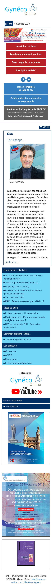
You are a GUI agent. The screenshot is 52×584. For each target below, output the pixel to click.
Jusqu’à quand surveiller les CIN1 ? (22, 282)
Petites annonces (11, 407)
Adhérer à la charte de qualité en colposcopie (25, 99)
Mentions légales (32, 582)
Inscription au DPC (26, 70)
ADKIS (8, 355)
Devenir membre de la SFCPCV (26, 88)
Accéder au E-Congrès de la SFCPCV (26, 112)
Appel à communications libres (26, 54)
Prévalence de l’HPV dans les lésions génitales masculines (22, 292)
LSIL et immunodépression (18, 363)
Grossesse (10, 351)
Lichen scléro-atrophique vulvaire (21, 313)
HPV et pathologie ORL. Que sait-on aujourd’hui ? (22, 326)
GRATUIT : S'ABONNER (12, 401)
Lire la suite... (11, 262)
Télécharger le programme (26, 62)
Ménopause (11, 359)
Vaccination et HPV (14, 297)
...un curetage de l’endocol (18, 339)
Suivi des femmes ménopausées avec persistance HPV (23, 277)
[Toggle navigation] (44, 127)
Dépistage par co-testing (17, 286)
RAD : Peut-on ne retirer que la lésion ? (24, 301)
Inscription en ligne (26, 46)
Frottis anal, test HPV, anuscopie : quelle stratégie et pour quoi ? (24, 319)
